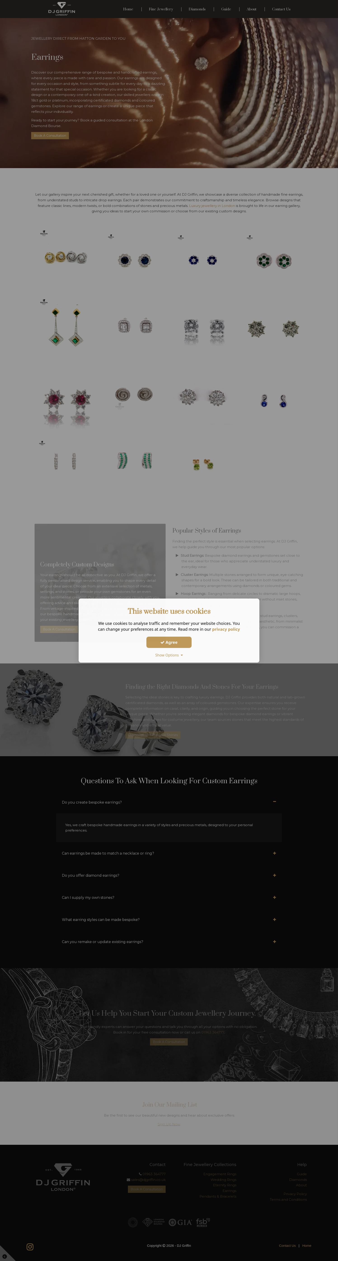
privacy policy (226, 629)
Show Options (169, 655)
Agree (169, 642)
